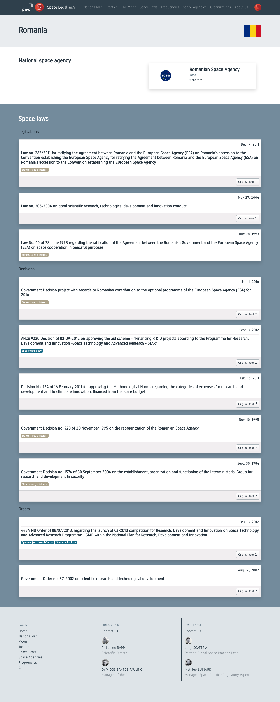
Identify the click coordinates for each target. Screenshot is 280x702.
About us (241, 7)
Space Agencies (195, 7)
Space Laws (149, 7)
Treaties (112, 7)
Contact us (110, 631)
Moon (23, 641)
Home (23, 631)
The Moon (128, 7)
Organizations (220, 7)
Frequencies (170, 7)
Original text (247, 181)
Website (195, 80)
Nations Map (93, 7)
